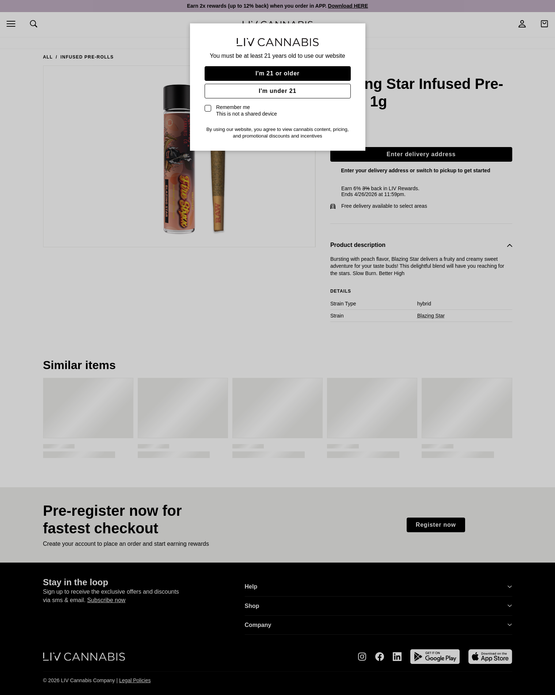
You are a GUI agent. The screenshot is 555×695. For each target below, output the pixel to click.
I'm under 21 (277, 91)
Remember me (246, 110)
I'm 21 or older (277, 73)
